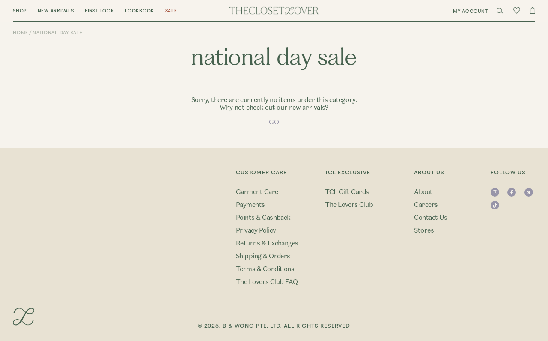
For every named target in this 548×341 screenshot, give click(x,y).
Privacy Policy (256, 230)
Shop (20, 11)
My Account (470, 11)
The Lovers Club (349, 205)
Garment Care (257, 192)
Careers (426, 205)
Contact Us (430, 217)
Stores (424, 230)
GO (274, 122)
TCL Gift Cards (347, 192)
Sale (171, 11)
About (423, 192)
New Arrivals (56, 11)
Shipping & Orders (263, 256)
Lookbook (139, 11)
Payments (250, 205)
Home (20, 33)
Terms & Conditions (265, 269)
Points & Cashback (263, 217)
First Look (99, 11)
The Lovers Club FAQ (267, 282)
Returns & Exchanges (267, 243)
